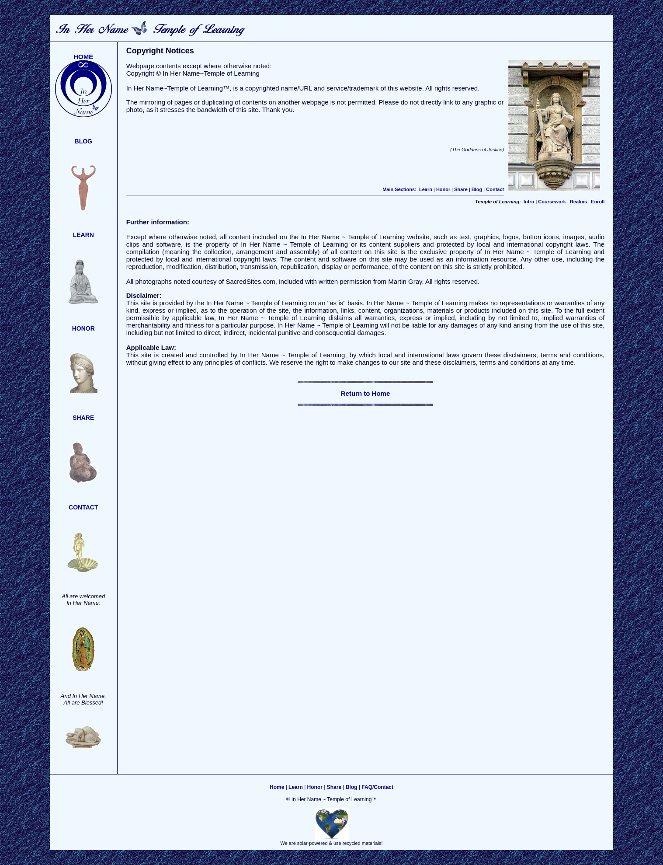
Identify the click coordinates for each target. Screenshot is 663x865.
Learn (425, 189)
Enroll (597, 201)
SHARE (83, 417)
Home (277, 787)
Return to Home (365, 393)
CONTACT (83, 507)
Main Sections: (399, 189)
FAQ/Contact (377, 787)
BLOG (83, 141)
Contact (495, 189)
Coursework (552, 201)
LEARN (83, 234)
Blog (477, 189)
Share (461, 189)
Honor (443, 189)
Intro (529, 201)
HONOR (83, 328)
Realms (578, 201)
